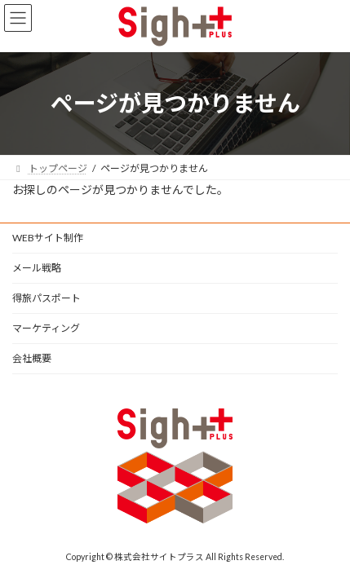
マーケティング (46, 328)
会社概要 (31, 358)
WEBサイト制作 (47, 238)
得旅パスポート (46, 298)
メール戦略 (36, 268)
